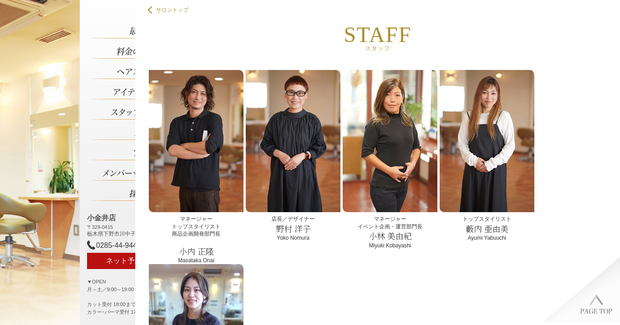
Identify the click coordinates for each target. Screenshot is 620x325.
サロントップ (168, 10)
